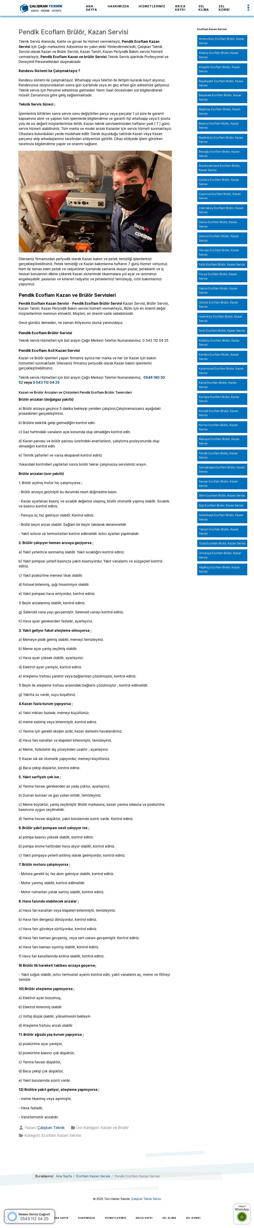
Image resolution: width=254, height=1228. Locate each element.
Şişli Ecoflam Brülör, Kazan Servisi (221, 505)
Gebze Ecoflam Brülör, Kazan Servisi (218, 290)
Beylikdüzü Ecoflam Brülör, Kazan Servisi (221, 140)
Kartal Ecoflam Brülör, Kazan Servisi (218, 385)
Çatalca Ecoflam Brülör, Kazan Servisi (219, 182)
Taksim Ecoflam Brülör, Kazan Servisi (219, 531)
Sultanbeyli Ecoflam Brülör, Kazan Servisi (221, 517)
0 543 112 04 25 (46, 382)
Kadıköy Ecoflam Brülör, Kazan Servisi (219, 342)
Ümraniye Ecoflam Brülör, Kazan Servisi (220, 555)
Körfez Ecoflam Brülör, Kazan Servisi (218, 427)
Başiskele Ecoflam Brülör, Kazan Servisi (220, 97)
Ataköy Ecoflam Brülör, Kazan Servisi (219, 55)
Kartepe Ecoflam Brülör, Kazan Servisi (219, 399)
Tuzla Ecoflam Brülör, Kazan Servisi (222, 543)
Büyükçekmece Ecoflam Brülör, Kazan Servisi (219, 168)
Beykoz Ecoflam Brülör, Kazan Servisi (219, 125)
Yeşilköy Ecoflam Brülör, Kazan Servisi (219, 569)
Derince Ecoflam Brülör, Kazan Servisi (219, 238)
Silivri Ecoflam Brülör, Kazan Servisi (222, 495)
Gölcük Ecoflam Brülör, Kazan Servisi (218, 304)
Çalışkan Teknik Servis (146, 1198)
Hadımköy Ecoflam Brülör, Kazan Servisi (220, 318)
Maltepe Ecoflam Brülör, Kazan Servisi (219, 441)
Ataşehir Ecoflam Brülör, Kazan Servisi (219, 69)
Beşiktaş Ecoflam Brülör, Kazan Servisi (219, 111)
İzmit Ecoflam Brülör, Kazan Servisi (222, 330)
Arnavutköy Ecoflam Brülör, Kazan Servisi (221, 41)
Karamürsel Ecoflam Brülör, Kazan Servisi (221, 371)
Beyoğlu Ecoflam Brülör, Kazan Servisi (219, 154)
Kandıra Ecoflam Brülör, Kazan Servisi (219, 357)
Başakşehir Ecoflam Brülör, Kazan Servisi (221, 83)
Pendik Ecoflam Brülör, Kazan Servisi (218, 455)
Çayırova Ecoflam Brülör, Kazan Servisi (220, 196)
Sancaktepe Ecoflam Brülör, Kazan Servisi (222, 469)
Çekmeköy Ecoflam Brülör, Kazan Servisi (221, 210)
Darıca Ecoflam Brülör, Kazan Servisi (218, 224)
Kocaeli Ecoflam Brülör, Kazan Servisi (218, 413)
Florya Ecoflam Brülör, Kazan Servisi (218, 276)
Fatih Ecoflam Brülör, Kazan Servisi (222, 264)
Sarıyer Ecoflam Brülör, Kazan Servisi (218, 483)
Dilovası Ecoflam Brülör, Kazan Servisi (219, 252)
